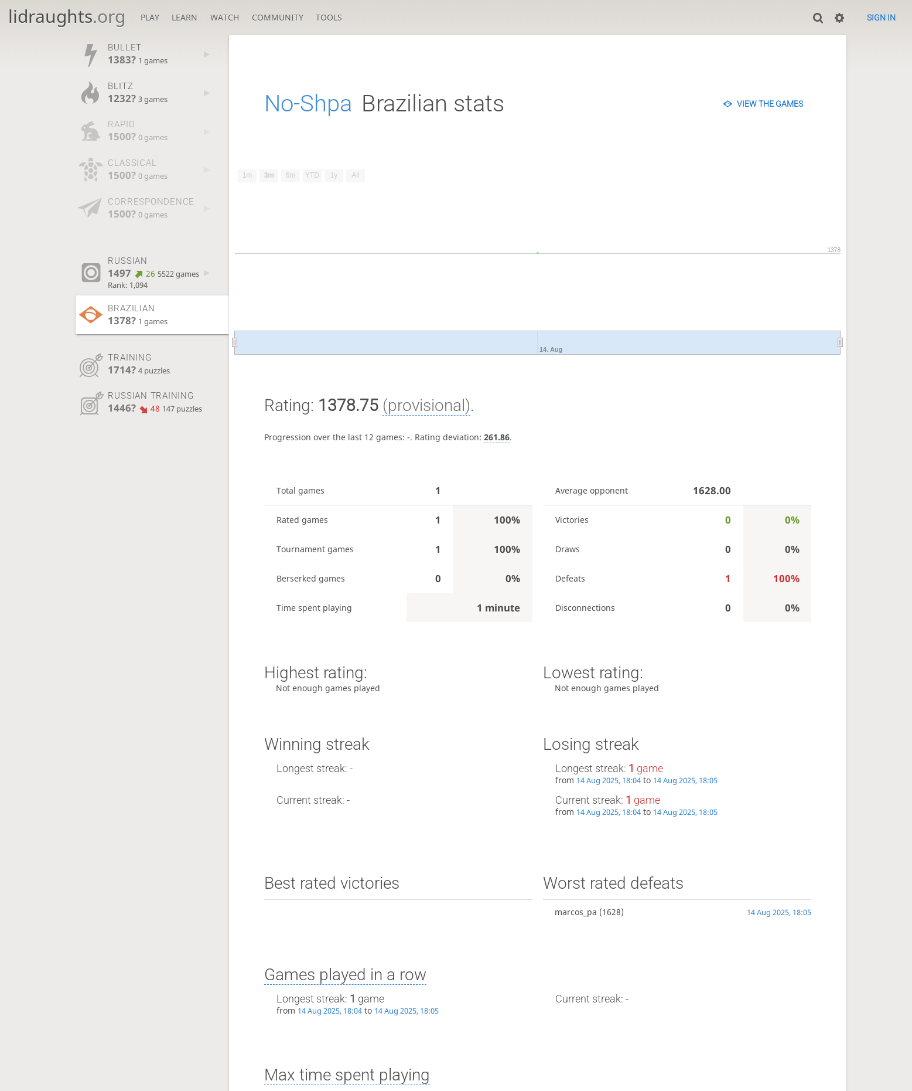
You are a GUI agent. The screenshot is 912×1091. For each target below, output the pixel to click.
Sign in (881, 17)
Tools (329, 17)
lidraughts (66, 16)
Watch (224, 17)
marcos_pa (576, 911)
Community (277, 17)
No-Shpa (308, 103)
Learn (184, 17)
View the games (770, 103)
